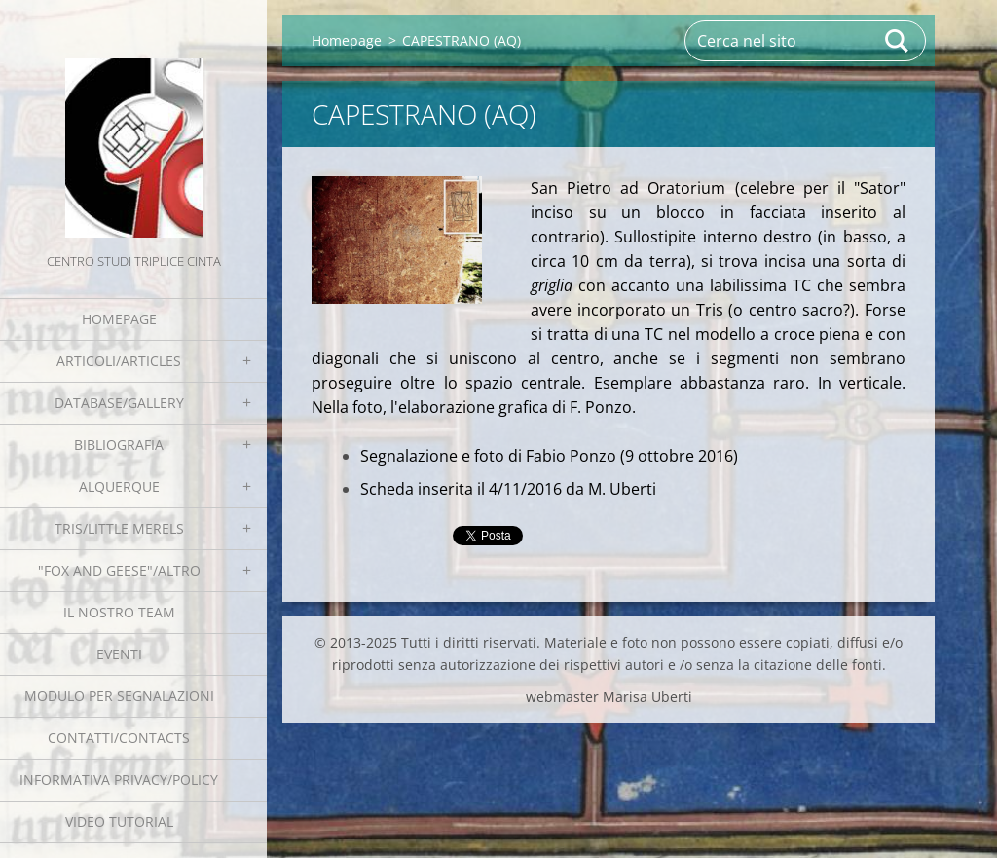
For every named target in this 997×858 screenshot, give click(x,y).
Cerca (897, 41)
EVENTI (119, 654)
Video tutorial (119, 821)
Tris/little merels (119, 528)
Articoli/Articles (118, 361)
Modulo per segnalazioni (119, 696)
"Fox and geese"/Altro (119, 570)
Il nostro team (119, 612)
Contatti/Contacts (119, 737)
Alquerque (119, 486)
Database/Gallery (119, 402)
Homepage (119, 319)
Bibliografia (119, 444)
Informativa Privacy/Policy (118, 779)
